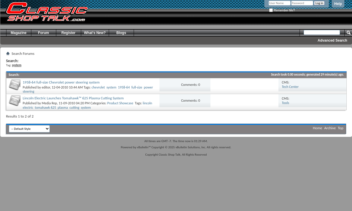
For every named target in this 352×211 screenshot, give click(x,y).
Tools (285, 103)
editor (46, 87)
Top (341, 128)
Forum (43, 33)
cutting (74, 108)
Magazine (18, 33)
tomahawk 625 (45, 108)
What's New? (95, 33)
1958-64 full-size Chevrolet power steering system (61, 82)
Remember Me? (282, 10)
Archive (330, 128)
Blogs (121, 33)
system (111, 87)
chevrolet (98, 87)
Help (338, 4)
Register (68, 33)
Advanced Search (332, 40)
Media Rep (49, 103)
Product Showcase (120, 103)
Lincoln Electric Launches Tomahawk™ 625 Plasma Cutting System (73, 98)
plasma (63, 108)
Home (317, 128)
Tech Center (290, 87)
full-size (136, 87)
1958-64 (124, 87)
